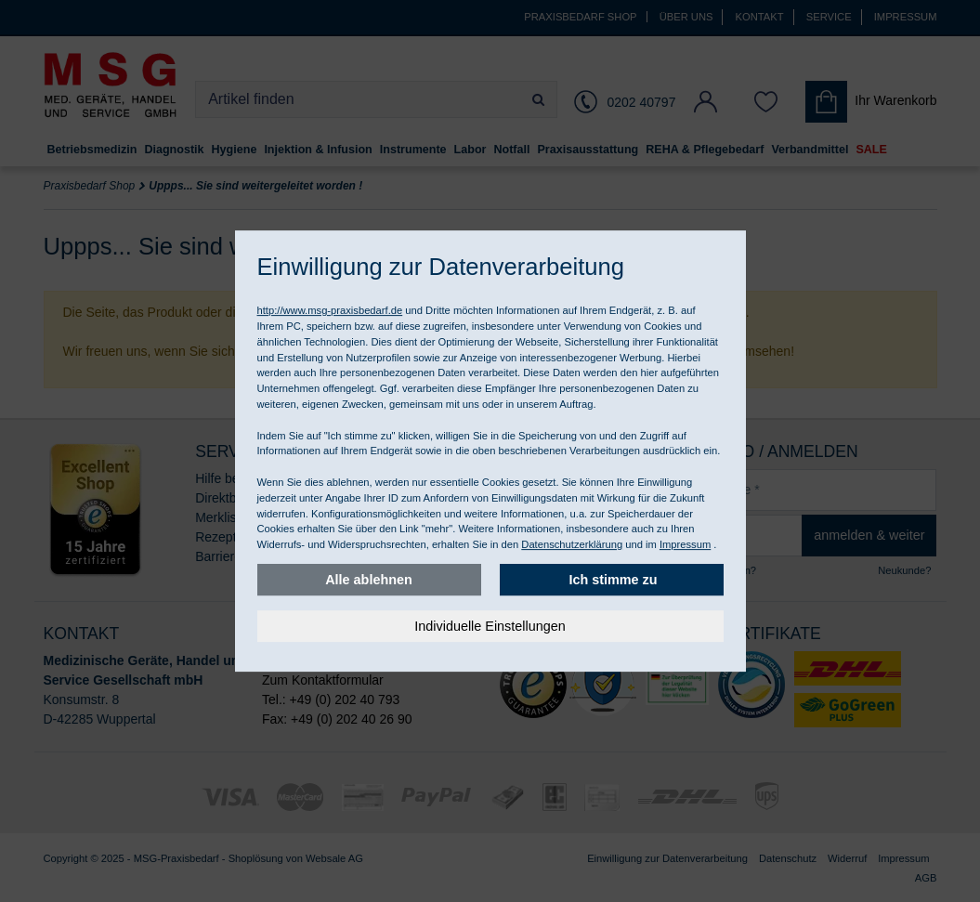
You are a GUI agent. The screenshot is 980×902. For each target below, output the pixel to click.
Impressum (685, 544)
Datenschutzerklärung (571, 544)
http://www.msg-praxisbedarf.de (330, 310)
